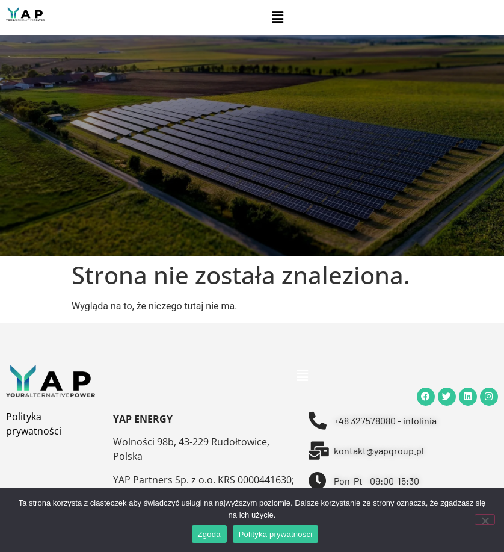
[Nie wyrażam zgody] (485, 519)
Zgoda (209, 534)
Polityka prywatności (276, 534)
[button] (277, 17)
